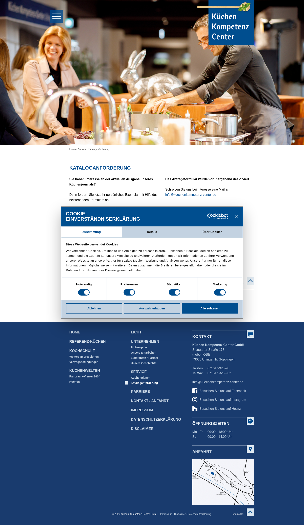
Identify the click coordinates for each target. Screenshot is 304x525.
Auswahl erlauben (152, 308)
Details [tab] (152, 232)
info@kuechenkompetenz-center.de (190, 194)
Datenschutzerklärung (199, 514)
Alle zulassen (209, 308)
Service (82, 149)
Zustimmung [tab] (91, 232)
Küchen (74, 381)
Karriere (140, 392)
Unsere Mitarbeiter (143, 352)
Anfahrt (202, 451)
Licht (136, 332)
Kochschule (82, 351)
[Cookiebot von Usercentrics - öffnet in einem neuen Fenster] (210, 216)
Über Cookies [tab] (212, 232)
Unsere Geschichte (143, 363)
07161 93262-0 (218, 368)
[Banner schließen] (236, 216)
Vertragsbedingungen (83, 362)
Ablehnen (94, 308)
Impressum (142, 410)
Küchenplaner (140, 377)
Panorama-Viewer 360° (84, 376)
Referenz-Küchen (87, 342)
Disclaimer (142, 429)
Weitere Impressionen (84, 356)
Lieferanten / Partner (144, 357)
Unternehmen (145, 342)
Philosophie (139, 347)
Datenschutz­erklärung (156, 419)
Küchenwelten (84, 371)
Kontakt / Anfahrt (150, 401)
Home (72, 149)
